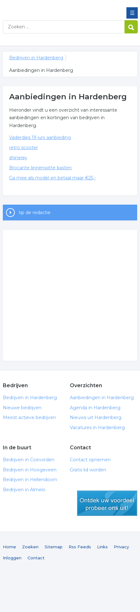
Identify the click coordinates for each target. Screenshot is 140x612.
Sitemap (54, 546)
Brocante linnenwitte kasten (40, 168)
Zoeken (30, 546)
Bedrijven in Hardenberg (48, 7)
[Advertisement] (59, 295)
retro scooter (23, 147)
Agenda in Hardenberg (95, 408)
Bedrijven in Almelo (24, 490)
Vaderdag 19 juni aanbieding (40, 137)
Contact (36, 557)
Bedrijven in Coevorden (28, 460)
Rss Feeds (80, 546)
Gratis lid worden (88, 470)
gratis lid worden (107, 503)
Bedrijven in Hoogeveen (30, 470)
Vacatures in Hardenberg (97, 427)
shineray (18, 157)
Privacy (121, 546)
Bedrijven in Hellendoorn (30, 479)
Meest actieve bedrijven (29, 417)
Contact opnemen (90, 460)
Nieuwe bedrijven (22, 408)
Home (9, 546)
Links (102, 546)
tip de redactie (35, 212)
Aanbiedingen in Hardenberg (102, 397)
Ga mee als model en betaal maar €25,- (52, 178)
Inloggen (12, 557)
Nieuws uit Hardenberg (95, 417)
